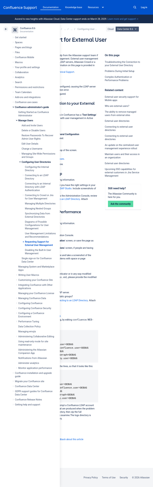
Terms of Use (108, 477)
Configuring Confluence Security (34, 308)
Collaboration (22, 72)
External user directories (117, 121)
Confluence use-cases (26, 102)
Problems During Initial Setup (120, 71)
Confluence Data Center (27, 386)
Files (17, 52)
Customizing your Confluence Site (35, 280)
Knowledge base (73, 7)
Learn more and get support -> (122, 19)
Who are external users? (117, 106)
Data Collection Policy (29, 326)
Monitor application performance (35, 368)
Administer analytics (28, 363)
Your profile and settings (27, 67)
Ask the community (121, 204)
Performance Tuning (28, 321)
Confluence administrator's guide (32, 107)
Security (124, 477)
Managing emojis (27, 331)
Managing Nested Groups (38, 208)
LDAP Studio (65, 188)
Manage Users (25, 120)
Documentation (51, 7)
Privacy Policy (91, 477)
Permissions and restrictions (29, 87)
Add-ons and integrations (28, 97)
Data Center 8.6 (127, 29)
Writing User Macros (28, 275)
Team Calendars (23, 92)
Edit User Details (30, 143)
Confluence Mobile (24, 57)
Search (135, 7)
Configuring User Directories (36, 162)
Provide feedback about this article (65, 439)
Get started (20, 37)
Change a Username (32, 148)
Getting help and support (27, 404)
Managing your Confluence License (36, 293)
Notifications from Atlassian (32, 358)
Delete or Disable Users (33, 130)
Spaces (18, 42)
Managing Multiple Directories (40, 203)
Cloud (111, 29)
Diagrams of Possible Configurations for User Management (37, 225)
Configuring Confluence (30, 303)
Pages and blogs (23, 47)
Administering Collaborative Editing (36, 336)
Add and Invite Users (32, 125)
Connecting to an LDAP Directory (63, 199)
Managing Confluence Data (32, 298)
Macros (19, 62)
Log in (144, 7)
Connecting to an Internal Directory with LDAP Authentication (38, 187)
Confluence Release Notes (28, 399)
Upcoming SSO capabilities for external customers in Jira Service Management (122, 172)
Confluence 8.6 (27, 28)
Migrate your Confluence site (29, 381)
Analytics (19, 77)
